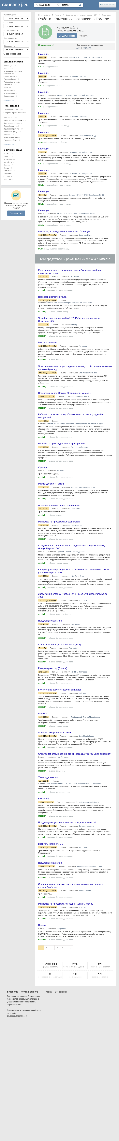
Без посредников (11, 110)
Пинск (6, 168)
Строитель (8, 85)
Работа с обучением (12, 120)
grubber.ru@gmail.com (17, 1047)
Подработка (9, 126)
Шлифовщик (9, 96)
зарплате (87, 48)
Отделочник (9, 76)
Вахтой (7, 134)
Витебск (7, 162)
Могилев (7, 159)
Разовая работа (10, 140)
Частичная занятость (13, 123)
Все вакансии (61, 1023)
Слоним (7, 176)
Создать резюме (67, 36)
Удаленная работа (11, 129)
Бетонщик (8, 90)
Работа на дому (10, 132)
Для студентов (10, 137)
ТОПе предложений (78, 998)
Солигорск (8, 171)
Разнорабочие (10, 79)
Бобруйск (7, 174)
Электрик (7, 88)
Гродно (6, 165)
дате (79, 48)
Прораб (7, 68)
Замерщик (8, 66)
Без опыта (8, 117)
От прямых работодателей (15, 112)
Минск (6, 154)
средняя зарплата (50, 998)
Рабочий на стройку (12, 82)
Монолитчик (9, 93)
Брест (6, 157)
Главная (48, 1023)
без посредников (13, 54)
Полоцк (7, 179)
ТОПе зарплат (104, 998)
